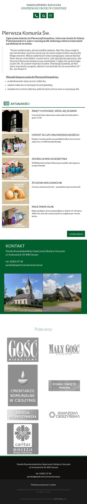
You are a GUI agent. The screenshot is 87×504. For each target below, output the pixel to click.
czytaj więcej (76, 233)
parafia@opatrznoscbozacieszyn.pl (24, 264)
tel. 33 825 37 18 (14, 261)
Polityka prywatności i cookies (43, 485)
